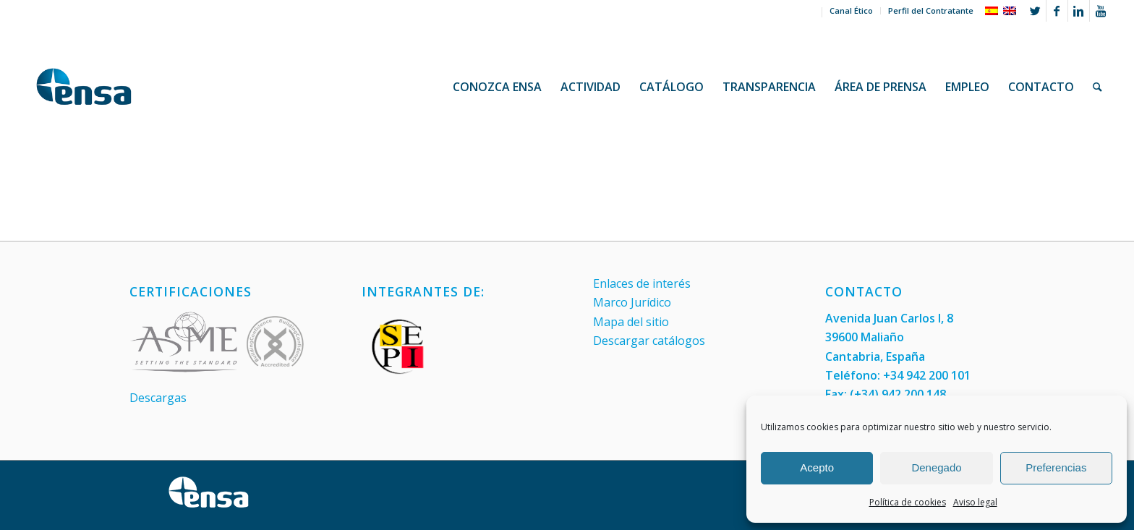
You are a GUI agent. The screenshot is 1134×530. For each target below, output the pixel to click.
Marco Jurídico (632, 302)
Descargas (158, 398)
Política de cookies (907, 502)
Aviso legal (975, 502)
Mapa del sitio (631, 322)
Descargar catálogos (649, 341)
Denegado (936, 467)
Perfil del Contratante (930, 10)
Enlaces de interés (642, 283)
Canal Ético (851, 10)
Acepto (817, 467)
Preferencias (1056, 467)
